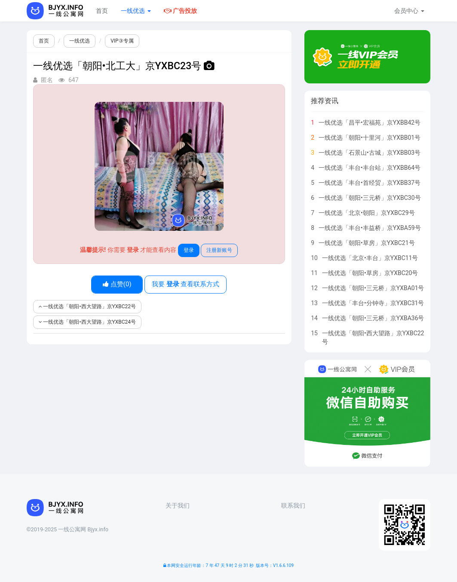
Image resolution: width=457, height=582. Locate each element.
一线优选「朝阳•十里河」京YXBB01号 (369, 137)
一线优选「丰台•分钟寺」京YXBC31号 (373, 303)
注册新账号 (219, 250)
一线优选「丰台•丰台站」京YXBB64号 (369, 167)
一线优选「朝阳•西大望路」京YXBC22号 (87, 306)
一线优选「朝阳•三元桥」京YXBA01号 (373, 288)
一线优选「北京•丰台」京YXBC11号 (370, 257)
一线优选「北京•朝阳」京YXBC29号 (367, 212)
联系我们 (293, 505)
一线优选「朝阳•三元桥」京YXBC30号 (370, 197)
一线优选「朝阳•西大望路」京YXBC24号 (87, 322)
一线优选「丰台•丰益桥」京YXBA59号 (370, 227)
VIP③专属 (121, 41)
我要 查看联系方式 (185, 284)
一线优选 (135, 10)
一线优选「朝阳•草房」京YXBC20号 (370, 273)
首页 (102, 10)
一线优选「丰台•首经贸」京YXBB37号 (369, 182)
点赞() (117, 284)
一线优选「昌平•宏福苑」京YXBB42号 (369, 122)
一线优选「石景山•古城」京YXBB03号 (369, 152)
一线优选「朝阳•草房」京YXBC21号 (367, 242)
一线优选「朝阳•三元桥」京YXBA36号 (373, 318)
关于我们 (178, 505)
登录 (189, 250)
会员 (409, 10)
